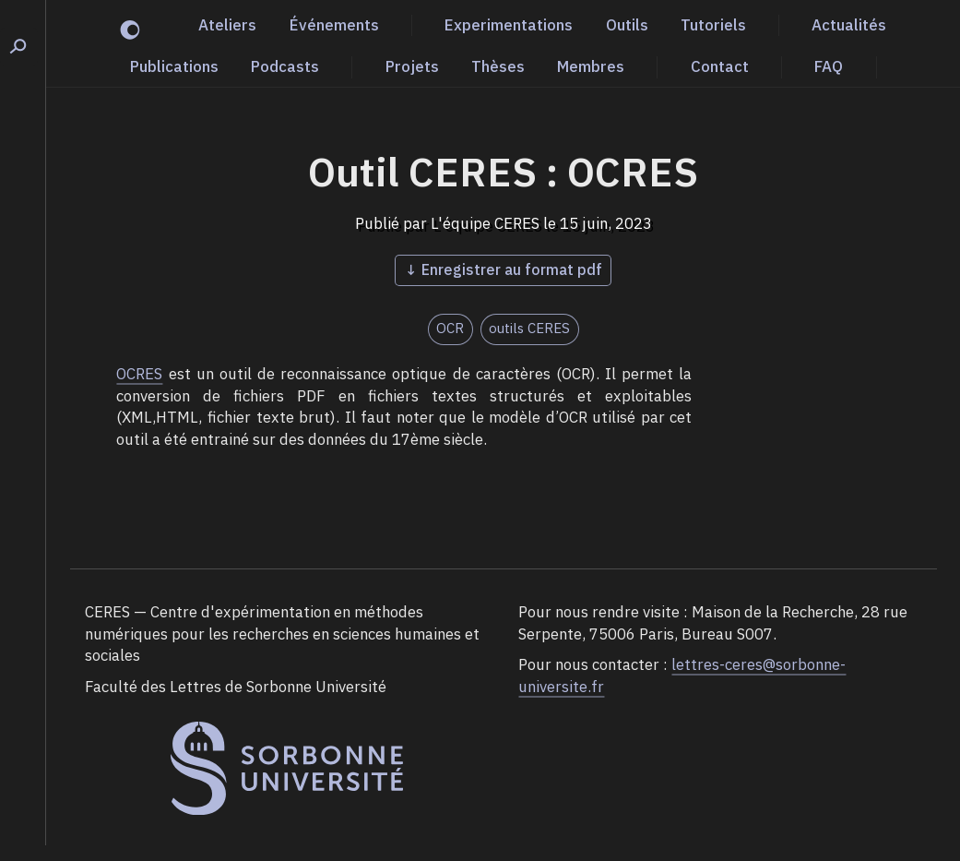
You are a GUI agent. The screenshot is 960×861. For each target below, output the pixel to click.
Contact (720, 66)
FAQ (828, 66)
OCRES (139, 374)
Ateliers (227, 25)
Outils (627, 25)
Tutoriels (713, 25)
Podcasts (285, 66)
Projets (412, 66)
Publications (174, 66)
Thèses (498, 66)
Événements (334, 25)
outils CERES (529, 328)
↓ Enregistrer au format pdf (503, 269)
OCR (450, 328)
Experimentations (508, 25)
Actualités (849, 25)
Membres (590, 66)
